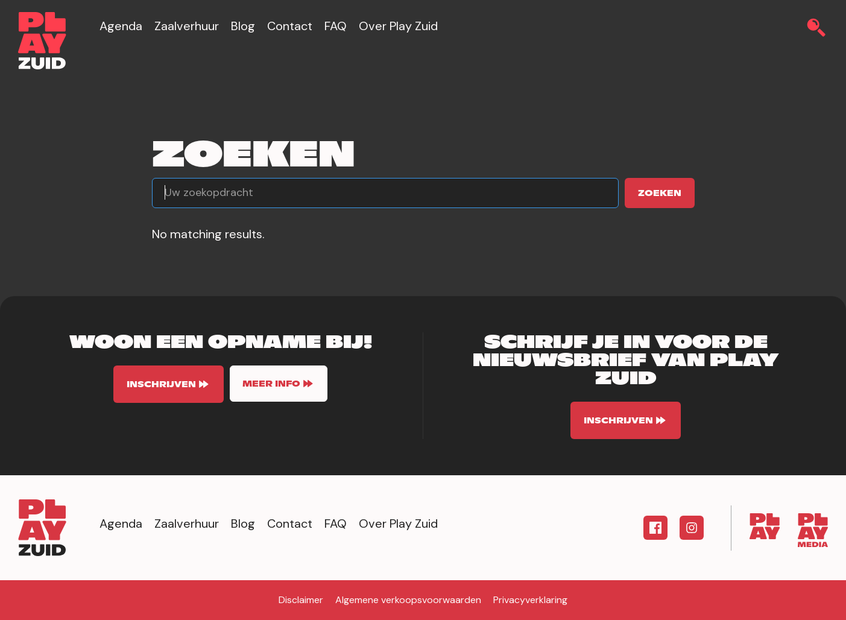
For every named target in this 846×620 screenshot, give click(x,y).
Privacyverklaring (530, 599)
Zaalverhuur (186, 26)
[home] (42, 40)
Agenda (120, 26)
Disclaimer (301, 599)
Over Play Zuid (398, 26)
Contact (289, 26)
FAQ (335, 26)
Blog (243, 26)
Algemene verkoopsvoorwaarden (408, 599)
